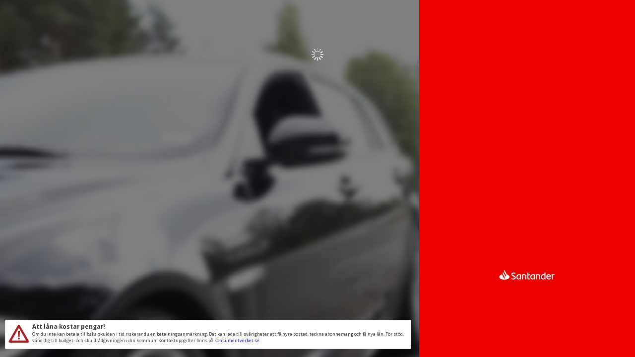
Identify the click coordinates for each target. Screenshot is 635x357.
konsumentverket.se (236, 340)
